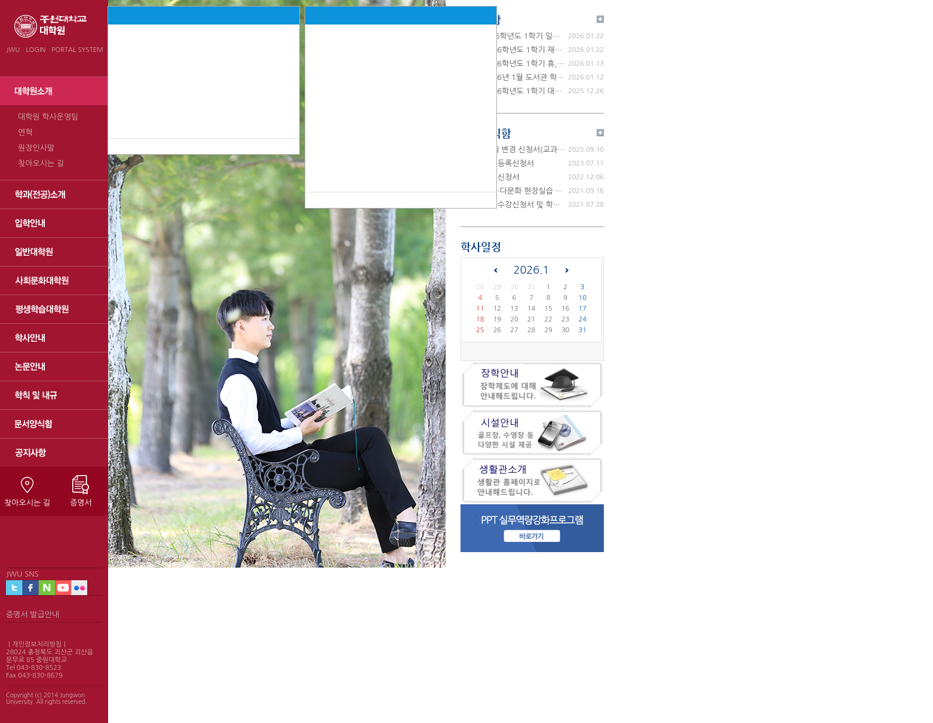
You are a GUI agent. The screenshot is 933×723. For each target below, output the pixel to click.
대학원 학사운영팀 (48, 117)
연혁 (25, 132)
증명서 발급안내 (32, 614)
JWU (13, 50)
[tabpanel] (277, 284)
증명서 (81, 503)
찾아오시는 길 (41, 163)
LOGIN (35, 50)
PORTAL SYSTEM (77, 50)
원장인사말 (36, 148)
